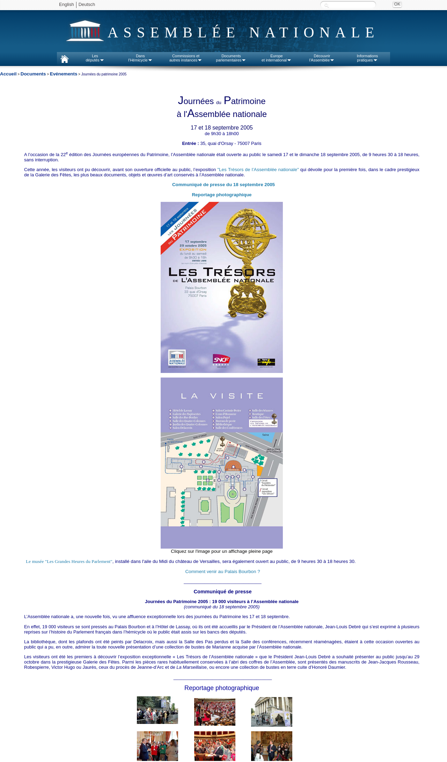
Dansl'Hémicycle (140, 58)
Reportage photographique (221, 194)
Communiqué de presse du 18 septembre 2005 (223, 184)
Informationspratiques (367, 58)
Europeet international (277, 58)
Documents (33, 73)
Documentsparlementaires (231, 58)
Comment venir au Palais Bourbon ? (222, 571)
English (66, 4)
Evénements (64, 73)
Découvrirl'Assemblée (322, 58)
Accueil (8, 73)
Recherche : (326, 5)
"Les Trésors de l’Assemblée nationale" (258, 169)
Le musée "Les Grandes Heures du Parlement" (69, 561)
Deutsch (87, 4)
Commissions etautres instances (185, 58)
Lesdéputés (95, 58)
